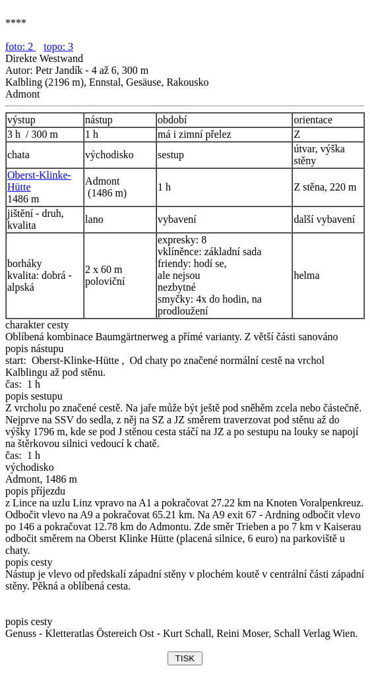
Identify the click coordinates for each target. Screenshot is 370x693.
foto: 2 (20, 46)
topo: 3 (58, 46)
